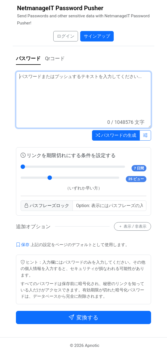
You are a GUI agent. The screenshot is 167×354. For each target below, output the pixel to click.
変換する (83, 317)
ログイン (65, 36)
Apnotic (92, 345)
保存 (22, 244)
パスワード (28, 58)
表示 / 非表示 (132, 226)
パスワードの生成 (116, 135)
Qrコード (55, 58)
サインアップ (97, 36)
